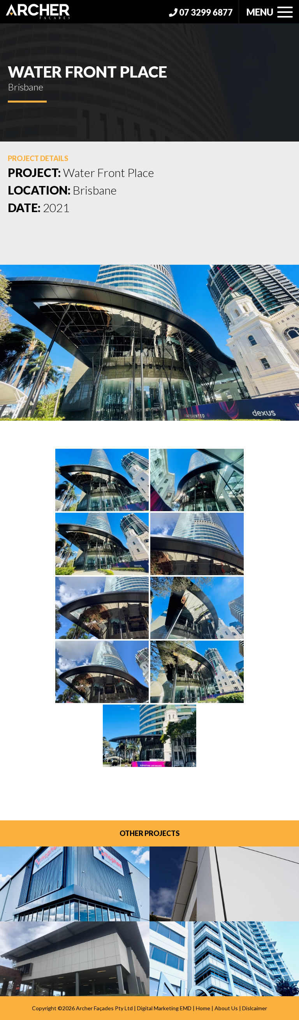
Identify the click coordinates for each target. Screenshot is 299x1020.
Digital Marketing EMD (164, 1008)
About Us (226, 1008)
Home (203, 1008)
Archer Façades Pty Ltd (104, 1008)
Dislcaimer (254, 1008)
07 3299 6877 (201, 12)
